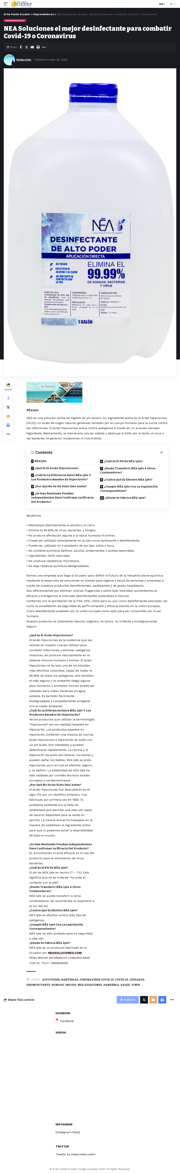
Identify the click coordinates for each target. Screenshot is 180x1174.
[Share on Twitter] (26, 47)
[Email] (32, 47)
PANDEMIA (111, 985)
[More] (43, 47)
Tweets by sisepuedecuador (76, 1154)
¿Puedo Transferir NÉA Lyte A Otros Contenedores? (127, 470)
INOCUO (70, 985)
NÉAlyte (40, 461)
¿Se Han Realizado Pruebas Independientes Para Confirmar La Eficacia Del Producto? (62, 498)
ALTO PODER (51, 979)
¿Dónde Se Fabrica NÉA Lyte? (125, 497)
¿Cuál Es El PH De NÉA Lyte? (123, 461)
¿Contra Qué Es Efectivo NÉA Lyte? (128, 479)
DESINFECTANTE (38, 985)
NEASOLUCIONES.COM (65, 953)
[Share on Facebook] (20, 47)
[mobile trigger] (7, 4)
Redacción (23, 59)
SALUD (125, 985)
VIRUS (135, 985)
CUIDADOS (137, 979)
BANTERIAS (69, 979)
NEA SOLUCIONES (90, 985)
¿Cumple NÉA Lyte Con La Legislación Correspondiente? (129, 489)
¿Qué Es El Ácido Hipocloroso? (57, 468)
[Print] (38, 47)
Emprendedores (15, 20)
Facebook (67, 1021)
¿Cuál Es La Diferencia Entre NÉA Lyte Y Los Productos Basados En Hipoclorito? (61, 477)
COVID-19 (121, 979)
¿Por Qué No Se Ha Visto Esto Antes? (61, 486)
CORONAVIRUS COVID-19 (97, 979)
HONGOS (57, 985)
